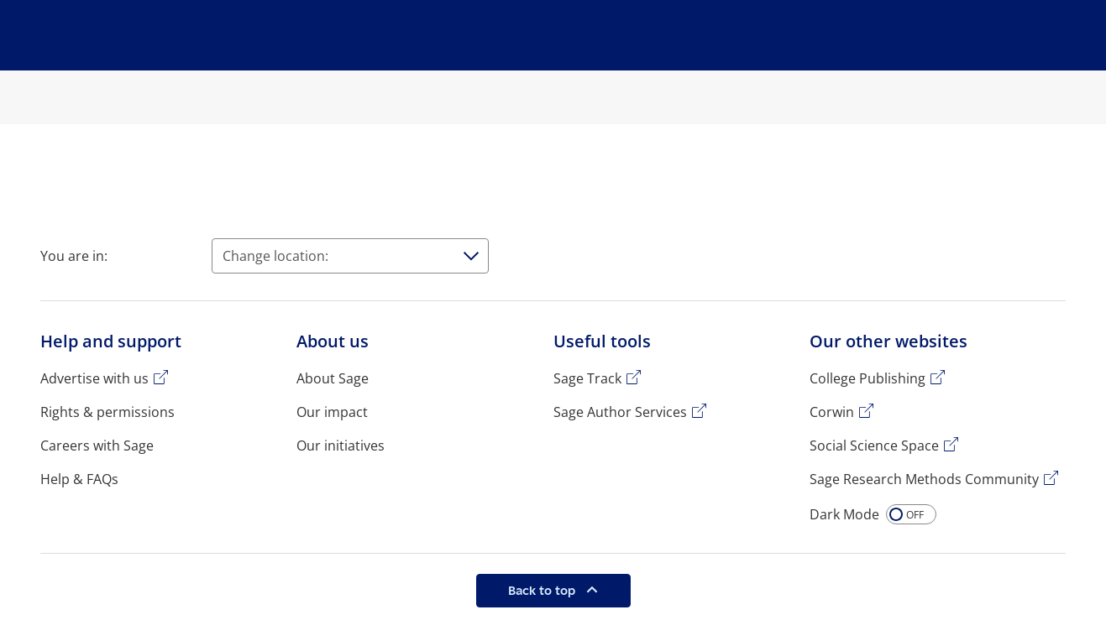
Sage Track (587, 378)
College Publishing (867, 378)
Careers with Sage (97, 445)
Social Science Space (874, 445)
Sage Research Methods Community (924, 479)
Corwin (832, 412)
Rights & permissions (107, 412)
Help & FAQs (79, 479)
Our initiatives (340, 445)
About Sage (332, 378)
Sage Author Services (620, 412)
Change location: (275, 256)
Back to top (543, 590)
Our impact (332, 412)
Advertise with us (94, 378)
